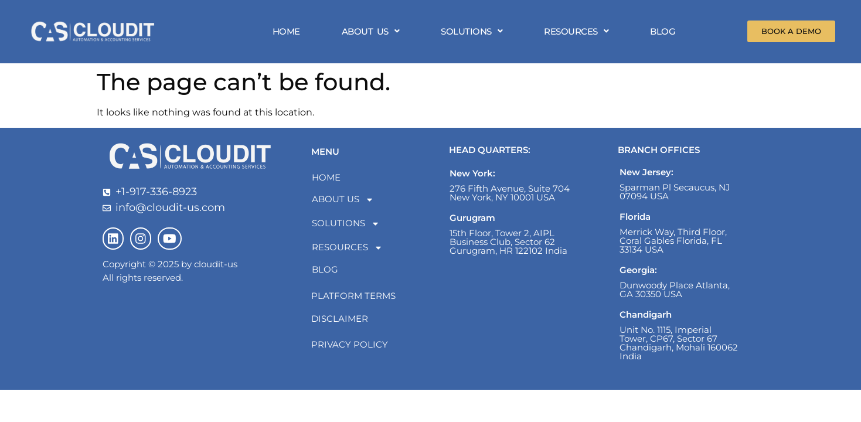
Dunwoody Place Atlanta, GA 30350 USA (675, 293)
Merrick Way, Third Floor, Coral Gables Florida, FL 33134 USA (673, 244)
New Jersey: (646, 175)
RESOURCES (578, 33)
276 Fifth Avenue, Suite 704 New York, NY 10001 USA (510, 196)
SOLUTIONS (474, 33)
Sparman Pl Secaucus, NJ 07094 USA (675, 195)
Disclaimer (339, 322)
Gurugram (472, 221)
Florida (635, 220)
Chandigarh (646, 318)
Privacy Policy (349, 347)
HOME (288, 33)
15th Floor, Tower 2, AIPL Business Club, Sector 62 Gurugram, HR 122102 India (508, 245)
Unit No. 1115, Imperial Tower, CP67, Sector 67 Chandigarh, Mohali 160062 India (679, 346)
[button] (372, 33)
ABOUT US (372, 33)
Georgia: (638, 273)
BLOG (665, 33)
